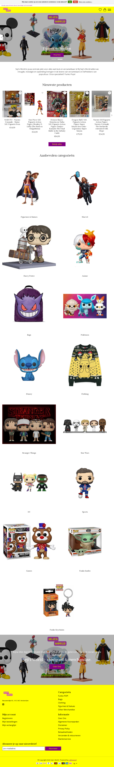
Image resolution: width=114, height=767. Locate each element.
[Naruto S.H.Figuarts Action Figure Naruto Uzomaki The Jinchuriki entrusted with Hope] (102, 104)
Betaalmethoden (65, 732)
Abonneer (53, 748)
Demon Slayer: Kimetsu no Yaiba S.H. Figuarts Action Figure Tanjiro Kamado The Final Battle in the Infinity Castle (56, 126)
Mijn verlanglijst (9, 725)
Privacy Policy (64, 728)
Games (29, 571)
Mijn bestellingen (9, 721)
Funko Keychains (57, 630)
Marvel (85, 217)
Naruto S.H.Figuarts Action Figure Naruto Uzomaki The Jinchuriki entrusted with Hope (101, 125)
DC (29, 512)
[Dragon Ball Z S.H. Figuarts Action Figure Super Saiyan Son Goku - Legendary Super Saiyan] (79, 104)
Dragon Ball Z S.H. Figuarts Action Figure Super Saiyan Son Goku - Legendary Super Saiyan (79, 125)
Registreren (7, 718)
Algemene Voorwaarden (68, 721)
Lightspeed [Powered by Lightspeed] (73, 760)
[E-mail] (23, 749)
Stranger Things (29, 453)
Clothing (84, 394)
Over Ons (57, 666)
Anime (85, 276)
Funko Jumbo (85, 571)
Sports (85, 512)
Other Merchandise (66, 709)
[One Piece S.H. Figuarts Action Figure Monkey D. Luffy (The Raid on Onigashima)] (35, 104)
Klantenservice (64, 739)
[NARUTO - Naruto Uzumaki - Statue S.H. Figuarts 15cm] (12, 104)
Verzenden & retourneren (69, 735)
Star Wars (85, 453)
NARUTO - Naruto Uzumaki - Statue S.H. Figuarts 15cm (12, 122)
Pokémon (85, 335)
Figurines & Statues (29, 217)
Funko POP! (63, 696)
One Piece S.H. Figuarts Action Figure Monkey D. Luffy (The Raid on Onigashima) (35, 124)
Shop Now (57, 55)
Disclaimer (62, 725)
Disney (29, 394)
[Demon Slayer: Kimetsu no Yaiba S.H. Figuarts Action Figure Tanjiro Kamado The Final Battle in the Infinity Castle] (57, 104)
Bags (29, 335)
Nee (75, 2)
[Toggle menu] (109, 9)
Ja (70, 2)
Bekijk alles (57, 144)
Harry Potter (29, 276)
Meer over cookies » (85, 2)
